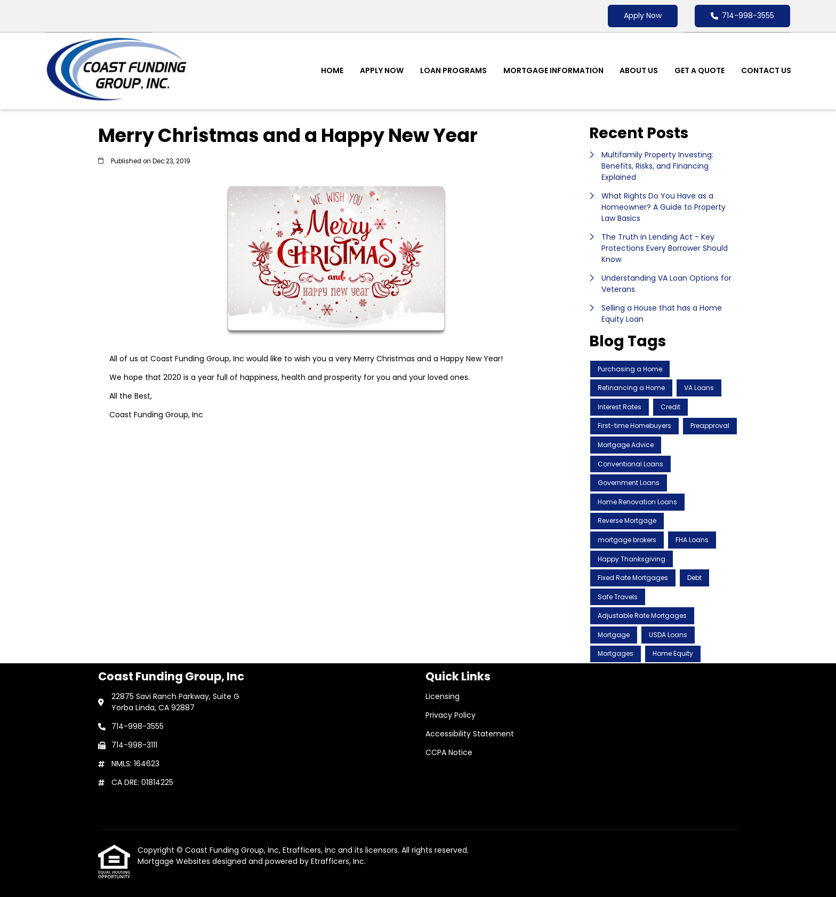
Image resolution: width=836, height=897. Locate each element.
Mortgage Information (553, 70)
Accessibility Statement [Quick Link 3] (469, 733)
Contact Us (766, 70)
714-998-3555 (742, 15)
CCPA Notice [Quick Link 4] (448, 752)
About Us (639, 70)
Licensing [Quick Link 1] (442, 696)
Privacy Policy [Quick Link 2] (450, 715)
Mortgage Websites (175, 861)
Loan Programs (453, 70)
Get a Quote (699, 70)
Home (332, 70)
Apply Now (643, 15)
